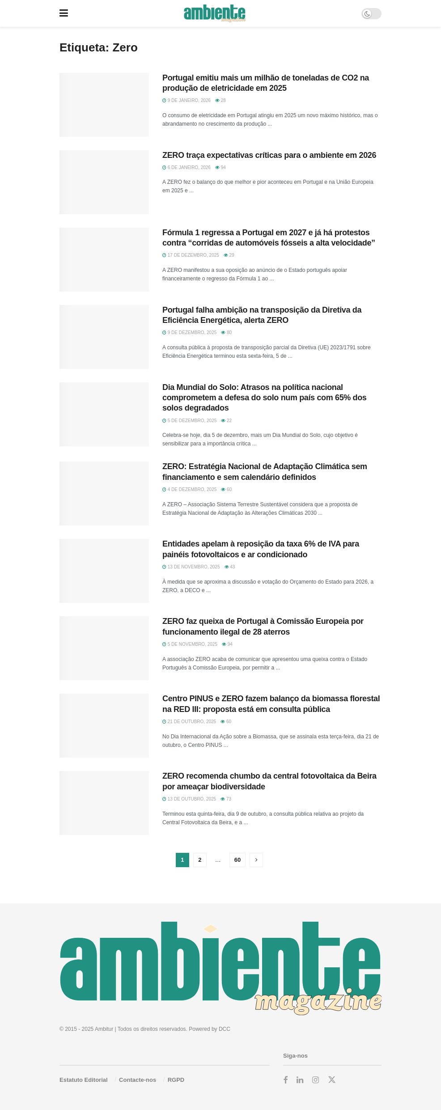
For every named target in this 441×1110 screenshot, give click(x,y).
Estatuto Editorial (83, 1079)
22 (226, 420)
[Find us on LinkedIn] (300, 1080)
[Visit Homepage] (214, 13)
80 (226, 332)
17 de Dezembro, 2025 (190, 255)
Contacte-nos (137, 1079)
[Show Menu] (63, 13)
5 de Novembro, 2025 (189, 644)
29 (229, 255)
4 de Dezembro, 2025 (189, 489)
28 (220, 100)
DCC (224, 1029)
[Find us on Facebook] (285, 1080)
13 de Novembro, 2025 (191, 566)
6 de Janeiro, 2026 (186, 167)
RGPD (176, 1079)
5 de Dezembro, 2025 (189, 420)
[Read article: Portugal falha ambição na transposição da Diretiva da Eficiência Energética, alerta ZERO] (104, 337)
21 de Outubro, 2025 (189, 721)
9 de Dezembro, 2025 (189, 332)
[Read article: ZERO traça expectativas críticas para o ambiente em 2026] (104, 182)
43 (230, 566)
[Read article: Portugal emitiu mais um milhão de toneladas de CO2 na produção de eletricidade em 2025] (104, 105)
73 (225, 798)
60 (226, 489)
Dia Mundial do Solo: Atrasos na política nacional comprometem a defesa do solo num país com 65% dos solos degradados (264, 398)
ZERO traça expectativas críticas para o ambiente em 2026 (269, 155)
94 (220, 167)
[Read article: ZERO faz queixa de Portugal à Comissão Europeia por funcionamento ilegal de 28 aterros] (104, 648)
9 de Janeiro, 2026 (186, 100)
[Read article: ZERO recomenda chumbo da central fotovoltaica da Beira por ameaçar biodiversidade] (104, 803)
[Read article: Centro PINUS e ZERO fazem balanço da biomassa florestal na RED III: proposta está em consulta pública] (104, 726)
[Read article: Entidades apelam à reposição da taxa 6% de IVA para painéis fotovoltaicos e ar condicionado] (104, 571)
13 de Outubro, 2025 (189, 798)
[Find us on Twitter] (332, 1080)
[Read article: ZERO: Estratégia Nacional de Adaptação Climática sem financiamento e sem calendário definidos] (104, 493)
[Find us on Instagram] (315, 1080)
